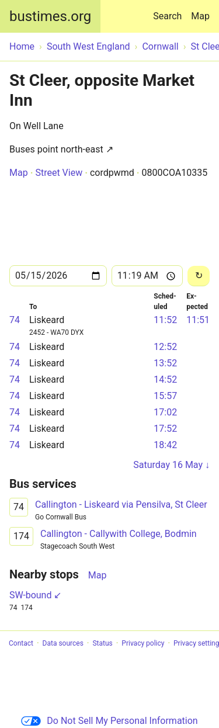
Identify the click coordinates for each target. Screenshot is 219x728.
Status (102, 643)
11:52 (165, 319)
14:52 (165, 379)
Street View (58, 172)
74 (14, 319)
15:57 (165, 395)
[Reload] (198, 276)
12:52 (165, 346)
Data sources (63, 643)
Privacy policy (142, 643)
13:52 (165, 363)
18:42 (165, 444)
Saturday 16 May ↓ (171, 464)
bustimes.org (50, 16)
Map (200, 16)
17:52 (165, 428)
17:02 (165, 412)
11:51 (198, 319)
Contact (21, 643)
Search (169, 11)
